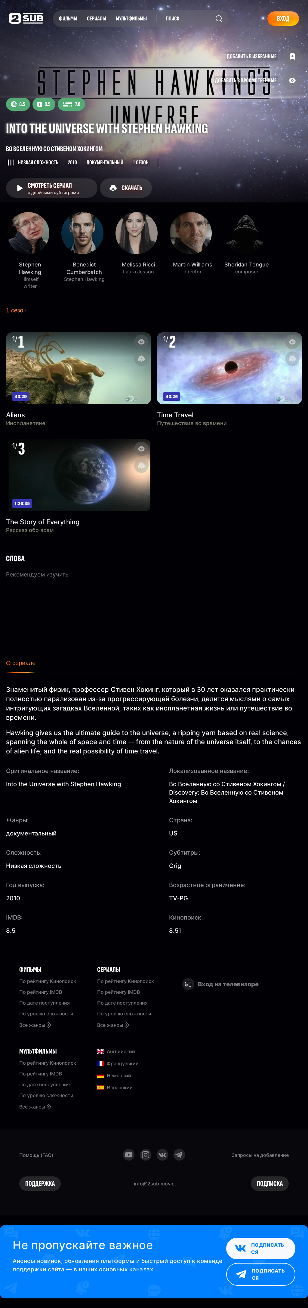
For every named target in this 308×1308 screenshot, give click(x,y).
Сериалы (96, 18)
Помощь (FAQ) (36, 1155)
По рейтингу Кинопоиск (47, 981)
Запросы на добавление (260, 1155)
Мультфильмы (131, 18)
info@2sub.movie (154, 1184)
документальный (31, 833)
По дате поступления (44, 1003)
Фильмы (68, 18)
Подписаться (260, 1248)
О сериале (20, 663)
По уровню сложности (46, 1014)
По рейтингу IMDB (40, 992)
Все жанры (35, 1025)
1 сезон (16, 310)
